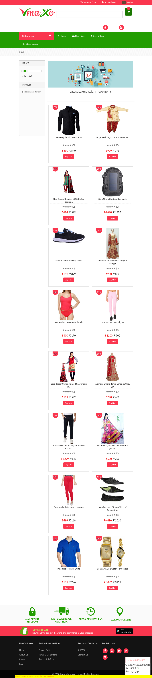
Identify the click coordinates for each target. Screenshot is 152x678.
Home (22, 650)
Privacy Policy (45, 650)
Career (22, 659)
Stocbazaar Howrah (31, 92)
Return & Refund (46, 659)
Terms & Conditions (48, 654)
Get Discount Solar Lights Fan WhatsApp (34, 676)
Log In (108, 27)
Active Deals (109, 2)
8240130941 (132, 671)
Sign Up (125, 27)
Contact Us (82, 654)
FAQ (21, 663)
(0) (73, 145)
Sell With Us (83, 650)
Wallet (127, 2)
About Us (23, 654)
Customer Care (88, 2)
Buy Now (68, 156)
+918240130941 (141, 664)
